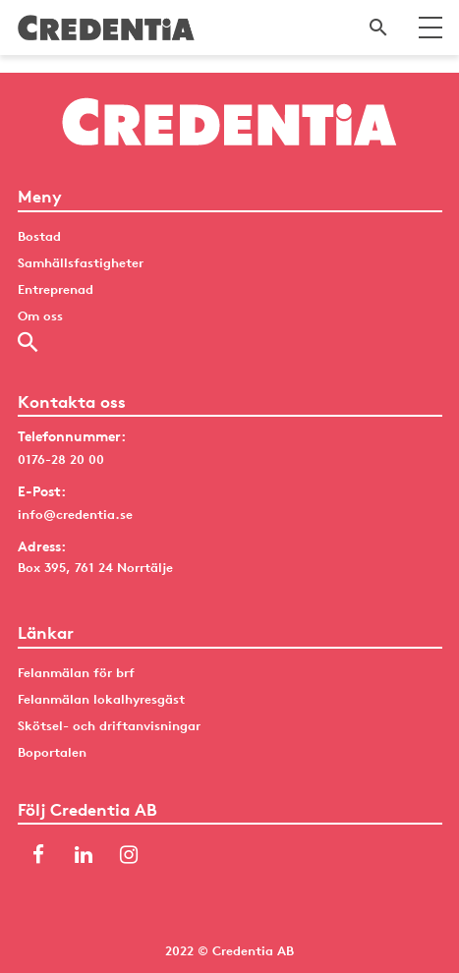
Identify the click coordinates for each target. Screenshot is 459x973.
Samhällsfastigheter (80, 262)
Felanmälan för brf (76, 672)
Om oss (40, 315)
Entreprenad (55, 289)
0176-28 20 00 (61, 459)
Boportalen (52, 752)
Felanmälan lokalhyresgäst (101, 699)
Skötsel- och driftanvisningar (109, 725)
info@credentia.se (75, 514)
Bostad (39, 236)
